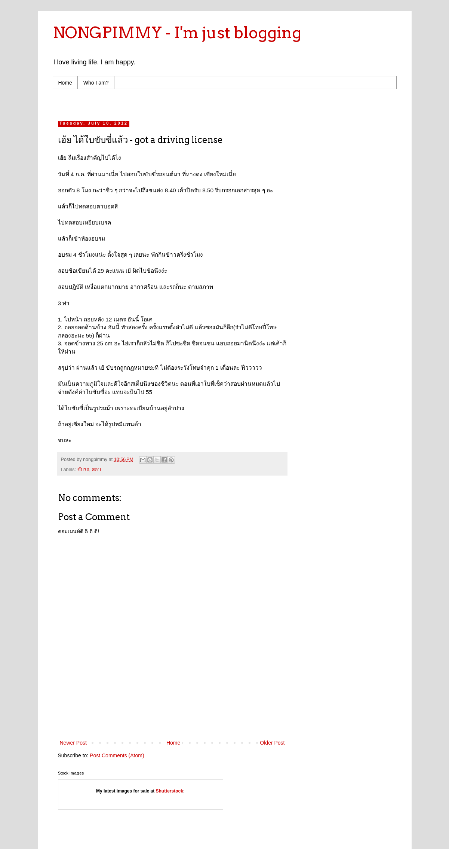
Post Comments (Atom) (117, 755)
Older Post (272, 743)
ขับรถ (83, 469)
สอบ (96, 469)
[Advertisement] (200, 103)
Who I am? (96, 83)
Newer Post (73, 743)
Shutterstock (169, 791)
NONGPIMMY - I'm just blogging (177, 32)
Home (65, 83)
